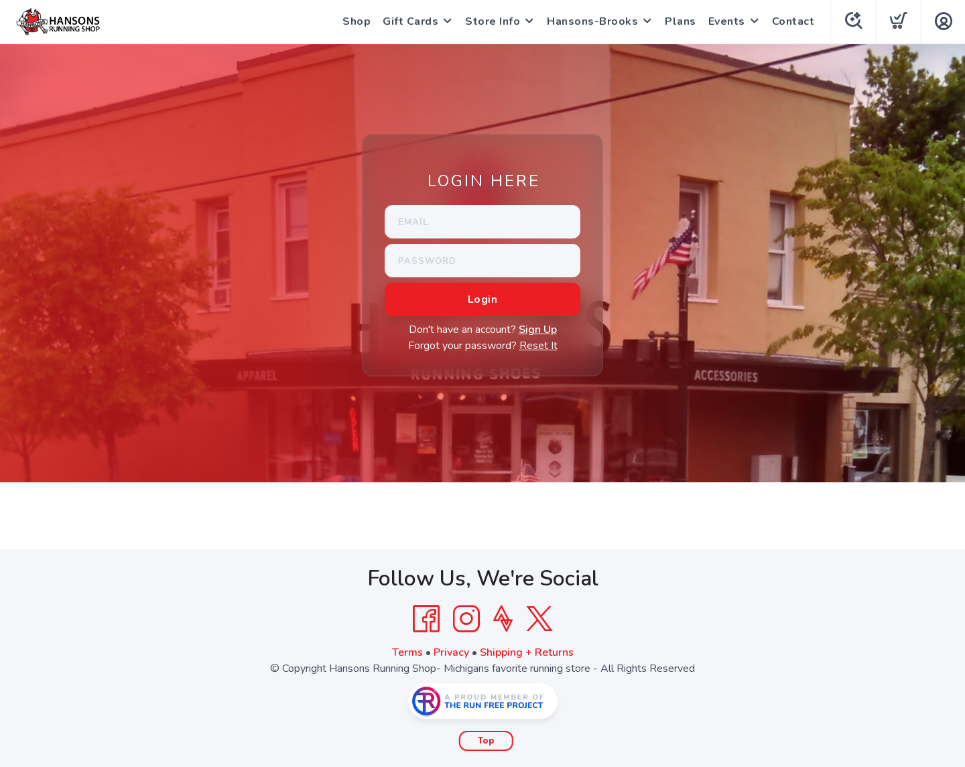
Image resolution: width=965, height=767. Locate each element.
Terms (407, 652)
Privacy (451, 652)
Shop (356, 21)
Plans (680, 21)
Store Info (492, 21)
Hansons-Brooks (592, 21)
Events (726, 21)
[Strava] (503, 619)
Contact (793, 21)
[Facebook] (426, 619)
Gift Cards (410, 21)
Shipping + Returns (527, 652)
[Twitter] (539, 619)
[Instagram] (466, 619)
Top (486, 741)
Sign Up (538, 329)
